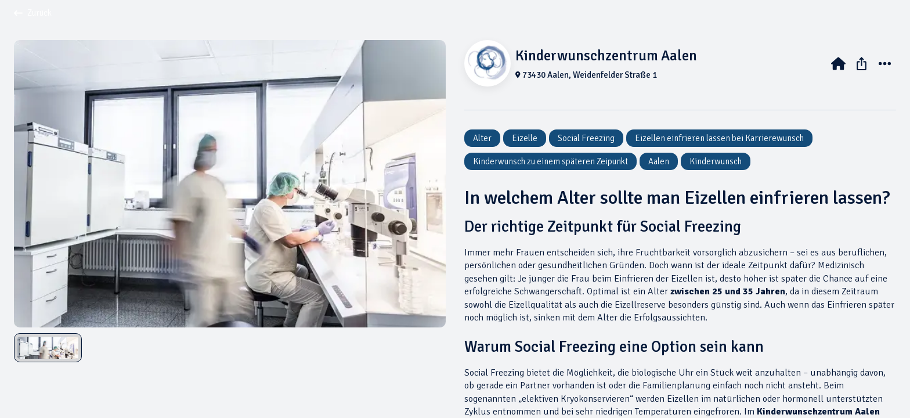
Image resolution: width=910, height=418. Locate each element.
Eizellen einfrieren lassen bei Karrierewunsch (719, 138)
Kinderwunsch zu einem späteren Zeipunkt (550, 161)
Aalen (658, 161)
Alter (482, 138)
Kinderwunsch (715, 161)
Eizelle (524, 138)
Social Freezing (586, 138)
